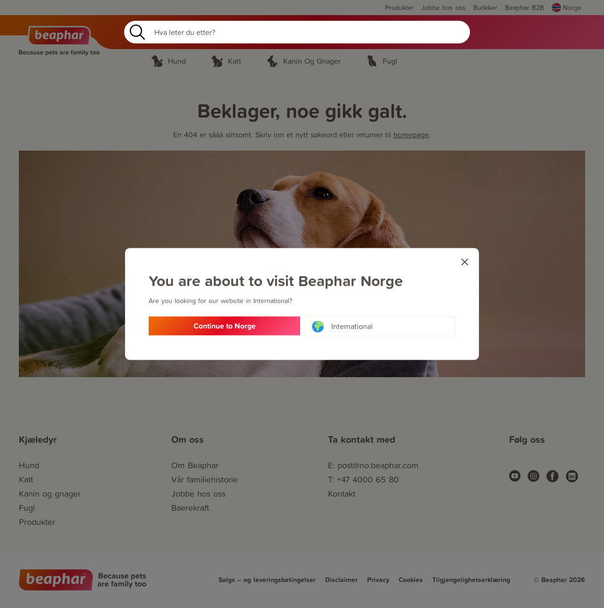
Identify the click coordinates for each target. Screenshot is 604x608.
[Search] (297, 32)
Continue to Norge (224, 326)
